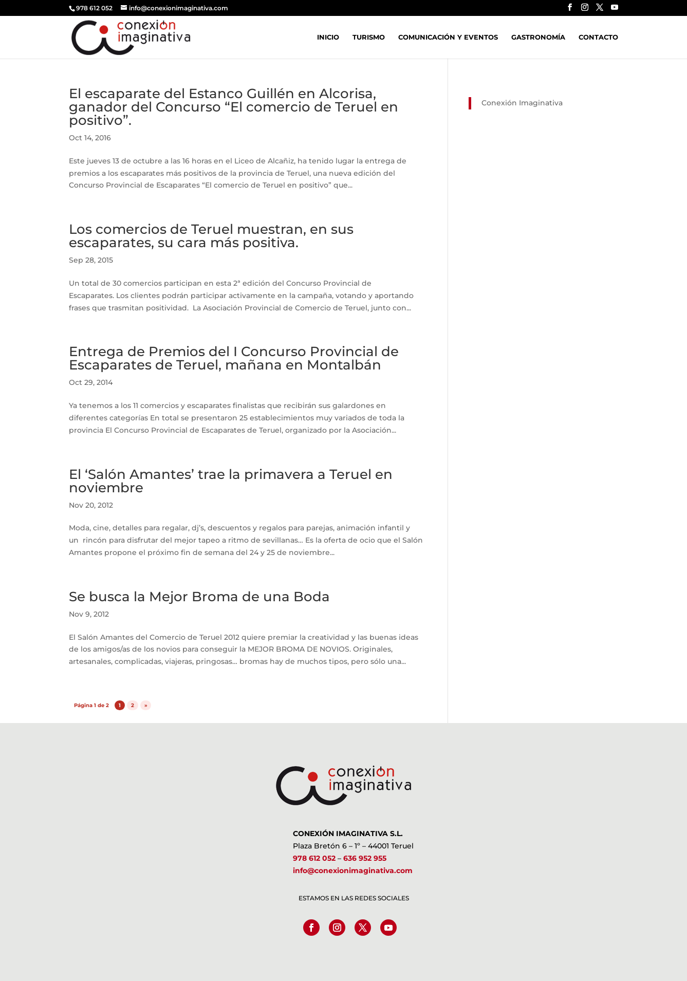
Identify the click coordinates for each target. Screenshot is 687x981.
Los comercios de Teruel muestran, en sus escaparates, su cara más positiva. (211, 236)
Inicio (328, 37)
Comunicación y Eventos (448, 37)
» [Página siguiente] (145, 705)
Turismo (368, 37)
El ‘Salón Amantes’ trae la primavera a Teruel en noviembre (231, 481)
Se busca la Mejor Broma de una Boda (199, 596)
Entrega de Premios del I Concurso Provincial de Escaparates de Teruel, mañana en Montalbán (234, 358)
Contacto (598, 37)
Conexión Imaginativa (522, 102)
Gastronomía (538, 37)
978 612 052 (314, 858)
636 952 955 (364, 858)
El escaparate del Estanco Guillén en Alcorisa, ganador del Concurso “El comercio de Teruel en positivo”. (233, 106)
